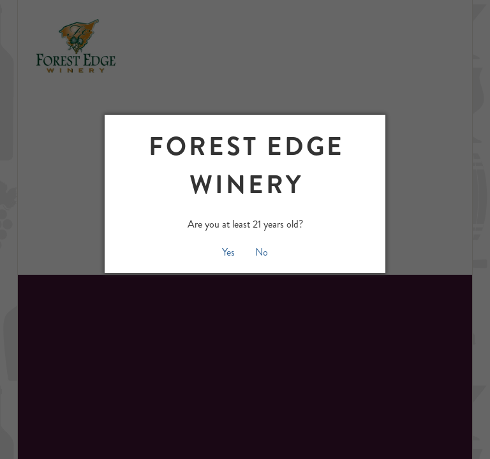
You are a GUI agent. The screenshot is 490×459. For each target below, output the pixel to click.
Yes (228, 252)
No (261, 252)
